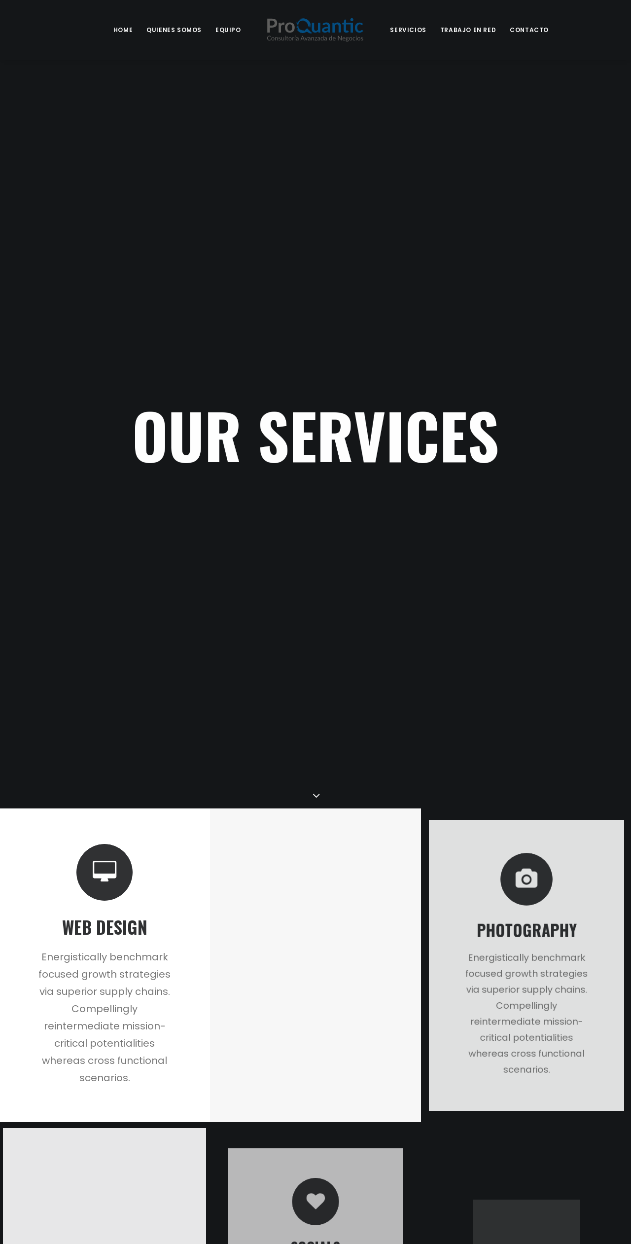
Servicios (408, 30)
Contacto (529, 30)
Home (123, 30)
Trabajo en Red (468, 30)
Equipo (228, 30)
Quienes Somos (174, 30)
